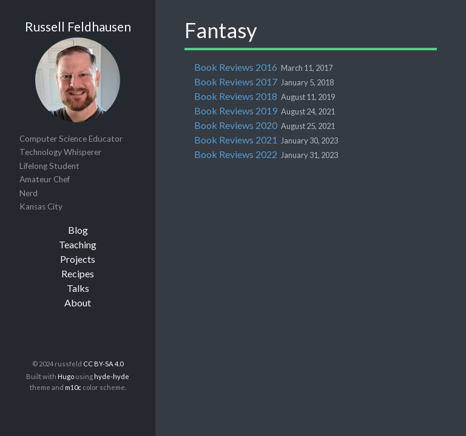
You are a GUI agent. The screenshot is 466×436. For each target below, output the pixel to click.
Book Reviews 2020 (235, 125)
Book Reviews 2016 (235, 67)
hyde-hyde (111, 376)
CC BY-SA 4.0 (103, 364)
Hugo (66, 376)
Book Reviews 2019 (235, 110)
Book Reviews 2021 (235, 139)
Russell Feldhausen (78, 26)
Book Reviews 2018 (235, 96)
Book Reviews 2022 (235, 154)
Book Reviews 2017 (235, 81)
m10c (73, 387)
